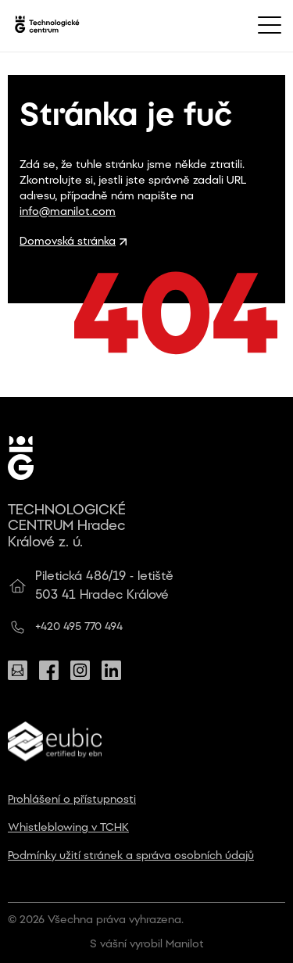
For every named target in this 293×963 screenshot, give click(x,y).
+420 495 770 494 (79, 627)
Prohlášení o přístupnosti (72, 800)
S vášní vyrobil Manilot (147, 945)
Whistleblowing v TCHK (68, 828)
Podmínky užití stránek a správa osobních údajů (131, 856)
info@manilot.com (68, 212)
